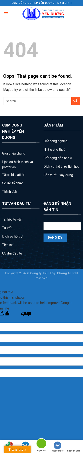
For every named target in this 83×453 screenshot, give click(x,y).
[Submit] (75, 101)
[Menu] (5, 13)
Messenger (57, 447)
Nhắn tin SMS (73, 447)
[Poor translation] (26, 315)
